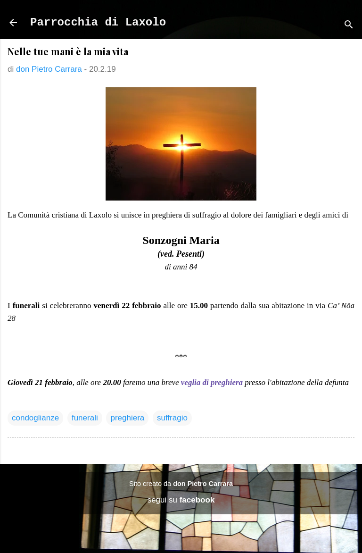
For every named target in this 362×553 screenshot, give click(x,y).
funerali (85, 417)
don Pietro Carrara (203, 483)
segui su (181, 499)
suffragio (172, 417)
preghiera (127, 417)
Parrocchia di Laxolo (98, 22)
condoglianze (35, 417)
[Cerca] (348, 25)
